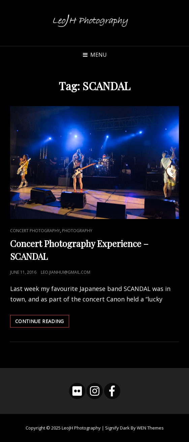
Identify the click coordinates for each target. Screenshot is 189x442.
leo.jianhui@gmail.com (65, 272)
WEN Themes (150, 428)
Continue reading (42, 322)
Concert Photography (35, 231)
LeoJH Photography (81, 428)
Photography (77, 231)
